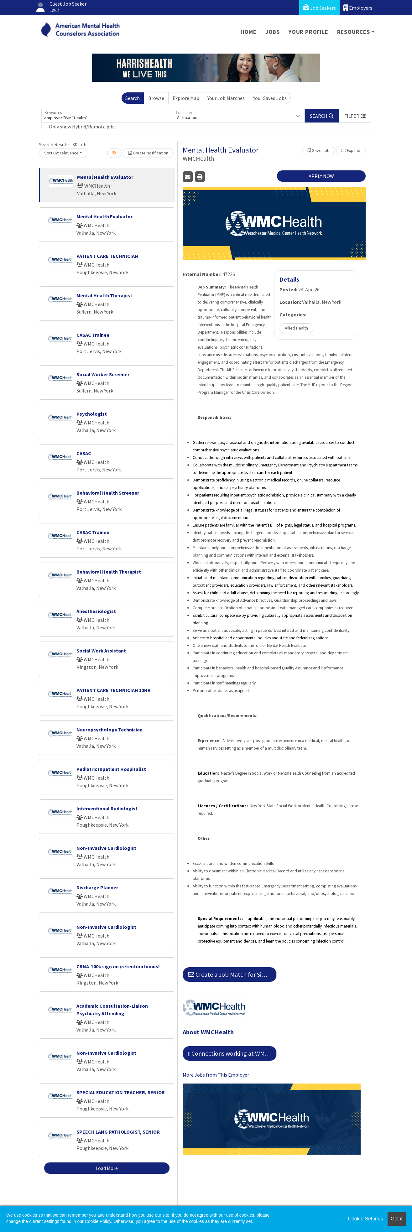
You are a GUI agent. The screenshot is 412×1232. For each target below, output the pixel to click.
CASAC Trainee (92, 335)
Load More (107, 1168)
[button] (355, 116)
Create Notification (148, 153)
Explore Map (186, 98)
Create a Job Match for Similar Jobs (232, 974)
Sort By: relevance (61, 153)
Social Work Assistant (101, 650)
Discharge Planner (97, 887)
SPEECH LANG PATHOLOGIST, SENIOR (118, 1132)
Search (132, 98)
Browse (156, 98)
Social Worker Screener (102, 374)
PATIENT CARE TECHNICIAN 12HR (113, 690)
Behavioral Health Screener (107, 493)
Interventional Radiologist (107, 808)
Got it (397, 1218)
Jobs (272, 31)
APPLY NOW (321, 176)
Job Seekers (319, 8)
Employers (357, 8)
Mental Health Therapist (104, 295)
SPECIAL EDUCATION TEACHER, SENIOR (120, 1092)
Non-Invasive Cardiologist (106, 848)
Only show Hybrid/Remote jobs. (83, 126)
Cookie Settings (365, 1218)
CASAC (83, 453)
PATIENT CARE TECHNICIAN (107, 256)
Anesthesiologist (96, 611)
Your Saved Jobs (270, 98)
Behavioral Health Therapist (108, 572)
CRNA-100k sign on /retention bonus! (118, 966)
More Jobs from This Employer (216, 1075)
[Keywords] (107, 116)
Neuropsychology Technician (109, 729)
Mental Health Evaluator (105, 177)
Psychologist (91, 414)
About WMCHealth (208, 1032)
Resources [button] (353, 31)
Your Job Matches (226, 98)
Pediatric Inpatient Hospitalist (111, 769)
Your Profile (308, 31)
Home (249, 31)
